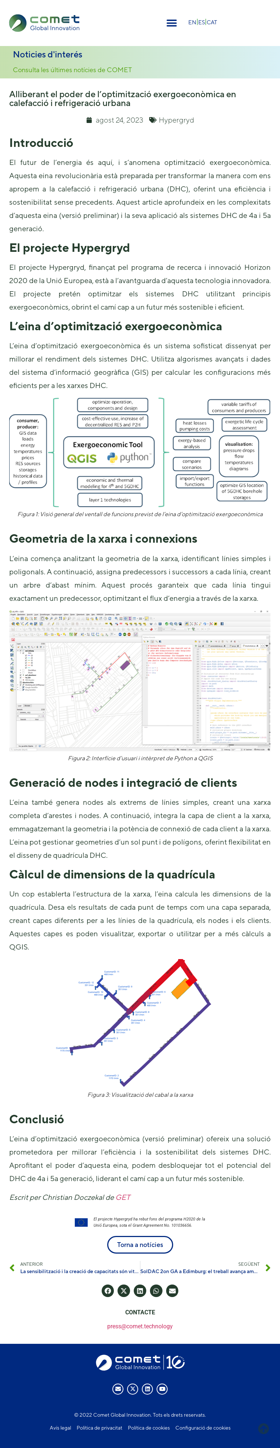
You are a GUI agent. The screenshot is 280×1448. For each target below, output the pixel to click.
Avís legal (60, 1428)
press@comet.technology (140, 1326)
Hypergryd (176, 120)
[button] (171, 23)
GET (122, 1197)
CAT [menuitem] (212, 22)
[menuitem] (192, 22)
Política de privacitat (99, 1428)
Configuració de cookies (203, 1428)
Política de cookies (149, 1428)
